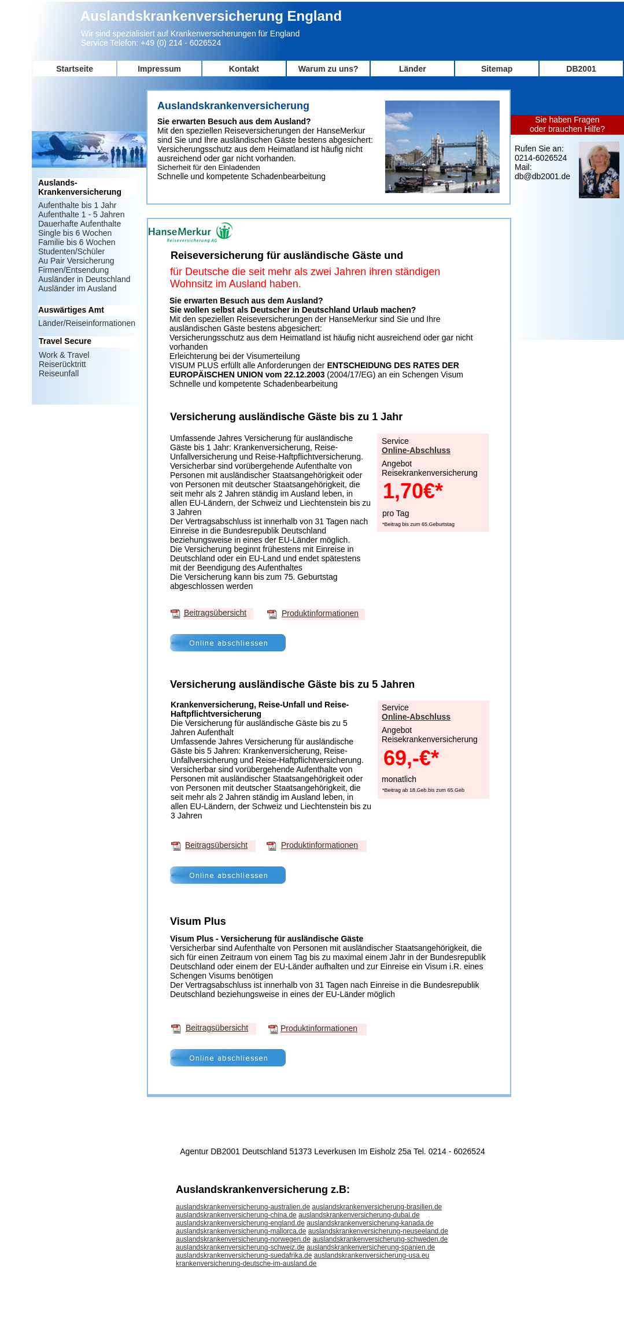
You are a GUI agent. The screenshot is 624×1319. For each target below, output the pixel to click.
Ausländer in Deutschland (84, 279)
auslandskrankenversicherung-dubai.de (358, 1215)
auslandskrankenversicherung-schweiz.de (240, 1247)
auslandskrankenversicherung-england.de (240, 1223)
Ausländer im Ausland (77, 288)
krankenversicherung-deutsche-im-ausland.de (246, 1263)
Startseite (74, 68)
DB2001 (581, 68)
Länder (412, 68)
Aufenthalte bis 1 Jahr (77, 205)
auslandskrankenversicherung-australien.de (243, 1207)
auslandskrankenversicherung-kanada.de (370, 1223)
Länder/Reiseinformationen (86, 323)
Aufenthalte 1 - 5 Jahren (81, 214)
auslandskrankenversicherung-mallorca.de (241, 1231)
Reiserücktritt (62, 364)
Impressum (159, 68)
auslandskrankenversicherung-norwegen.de (243, 1239)
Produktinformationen (320, 613)
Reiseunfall (59, 373)
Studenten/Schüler (71, 251)
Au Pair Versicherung (76, 260)
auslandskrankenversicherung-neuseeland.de (378, 1231)
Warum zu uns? (328, 68)
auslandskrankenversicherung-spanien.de (371, 1247)
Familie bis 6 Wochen (77, 242)
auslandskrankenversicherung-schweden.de (380, 1239)
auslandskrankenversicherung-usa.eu (371, 1255)
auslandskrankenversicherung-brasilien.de (377, 1207)
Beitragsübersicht (215, 612)
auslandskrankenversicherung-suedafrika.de (244, 1255)
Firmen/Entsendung (73, 270)
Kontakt (244, 68)
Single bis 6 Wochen (75, 233)
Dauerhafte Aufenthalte (79, 223)
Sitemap (496, 68)
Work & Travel (64, 355)
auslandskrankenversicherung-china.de (236, 1215)
